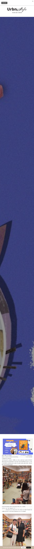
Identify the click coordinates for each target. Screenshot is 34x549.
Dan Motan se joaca (22, 456)
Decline (28, 547)
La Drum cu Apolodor (16, 455)
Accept (23, 547)
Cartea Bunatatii (29, 506)
